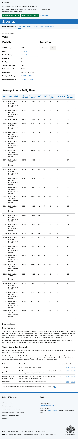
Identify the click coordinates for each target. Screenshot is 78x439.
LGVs (39, 96)
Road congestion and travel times (11, 409)
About (47, 26)
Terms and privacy (29, 431)
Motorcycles (61, 96)
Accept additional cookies (11, 15)
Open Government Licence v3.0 (32, 434)
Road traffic (5, 418)
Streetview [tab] (45, 48)
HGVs (45, 96)
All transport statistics (8, 403)
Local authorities (27, 26)
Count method (13, 96)
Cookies (38, 431)
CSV (67, 367)
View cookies (44, 15)
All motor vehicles (25, 97)
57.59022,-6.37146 (27, 79)
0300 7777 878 (52, 410)
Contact (43, 431)
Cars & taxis (33, 97)
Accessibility (14, 431)
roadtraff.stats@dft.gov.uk (48, 405)
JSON (73, 367)
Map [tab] (53, 48)
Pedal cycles (51, 97)
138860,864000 (26, 76)
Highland (24, 55)
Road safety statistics (7, 406)
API (55, 387)
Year (4, 96)
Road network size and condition (10, 415)
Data (41, 26)
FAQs (52, 26)
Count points (5, 33)
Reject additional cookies (30, 15)
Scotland (24, 51)
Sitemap (21, 431)
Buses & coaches (70, 97)
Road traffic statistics (9, 26)
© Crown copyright (70, 434)
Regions (36, 26)
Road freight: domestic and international (13, 412)
